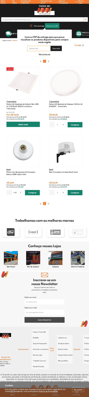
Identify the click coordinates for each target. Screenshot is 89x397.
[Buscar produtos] (86, 19)
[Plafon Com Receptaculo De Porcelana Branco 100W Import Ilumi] (23, 166)
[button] (44, 26)
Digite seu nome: (30, 297)
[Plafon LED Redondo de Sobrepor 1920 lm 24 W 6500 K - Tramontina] (66, 98)
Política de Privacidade (48, 391)
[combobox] (44, 19)
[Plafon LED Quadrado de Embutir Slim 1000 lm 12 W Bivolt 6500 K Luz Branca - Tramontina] (23, 98)
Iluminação (16, 40)
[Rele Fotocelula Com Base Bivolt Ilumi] (66, 166)
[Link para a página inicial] (6, 40)
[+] (63, 124)
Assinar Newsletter (44, 320)
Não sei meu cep (44, 54)
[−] (52, 124)
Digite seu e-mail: (31, 308)
